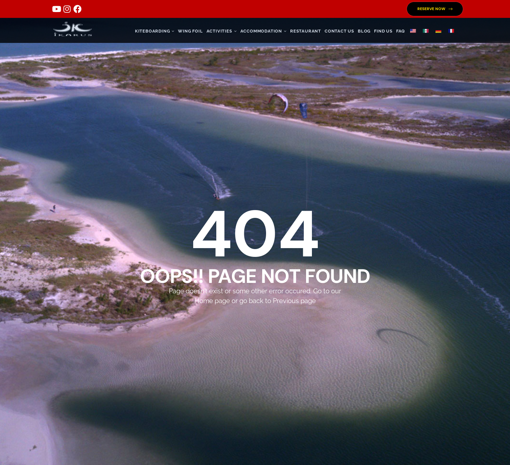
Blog (364, 31)
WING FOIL (190, 31)
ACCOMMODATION (263, 31)
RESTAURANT (305, 31)
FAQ (400, 31)
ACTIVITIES (222, 31)
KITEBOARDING (155, 31)
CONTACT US (339, 31)
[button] (435, 9)
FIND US (383, 31)
